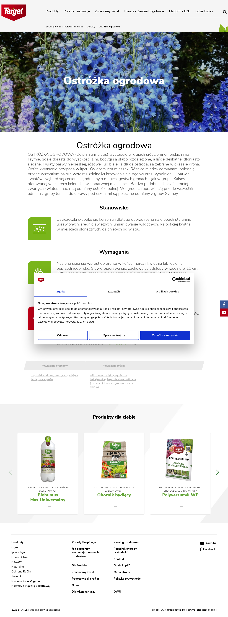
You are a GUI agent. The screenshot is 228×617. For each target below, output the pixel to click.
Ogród (15, 547)
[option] (47, 474)
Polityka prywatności (127, 578)
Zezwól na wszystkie (165, 335)
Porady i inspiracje (77, 11)
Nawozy (16, 562)
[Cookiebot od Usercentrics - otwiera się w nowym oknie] (174, 279)
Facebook (208, 549)
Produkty (52, 11)
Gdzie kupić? (204, 11)
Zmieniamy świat (107, 11)
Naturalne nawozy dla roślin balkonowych (48, 489)
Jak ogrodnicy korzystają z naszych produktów (85, 552)
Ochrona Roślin (21, 571)
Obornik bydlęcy (114, 495)
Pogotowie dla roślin (85, 578)
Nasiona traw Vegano (25, 581)
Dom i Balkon (19, 557)
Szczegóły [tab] (113, 291)
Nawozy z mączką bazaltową (30, 586)
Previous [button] (10, 472)
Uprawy (91, 27)
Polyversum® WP (180, 495)
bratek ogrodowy (115, 383)
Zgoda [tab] (60, 291)
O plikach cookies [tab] (167, 291)
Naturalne (17, 566)
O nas (75, 585)
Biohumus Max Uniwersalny (47, 497)
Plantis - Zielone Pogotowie (144, 11)
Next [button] (217, 472)
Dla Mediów (79, 565)
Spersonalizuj (114, 335)
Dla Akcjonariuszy (83, 591)
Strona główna (53, 27)
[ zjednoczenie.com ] (206, 610)
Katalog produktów (126, 542)
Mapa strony (122, 572)
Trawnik (16, 576)
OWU (117, 591)
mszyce (60, 375)
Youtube (208, 543)
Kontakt (119, 559)
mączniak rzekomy (42, 375)
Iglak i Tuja (18, 552)
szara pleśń (45, 379)
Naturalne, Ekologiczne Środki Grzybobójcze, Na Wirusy (180, 489)
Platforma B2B (179, 11)
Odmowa (62, 335)
